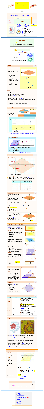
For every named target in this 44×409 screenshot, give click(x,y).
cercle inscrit (16, 101)
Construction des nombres (27, 152)
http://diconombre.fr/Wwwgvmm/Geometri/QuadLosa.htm (23, 404)
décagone (14, 337)
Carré (25, 24)
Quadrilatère (18, 24)
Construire (9, 227)
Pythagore (36, 79)
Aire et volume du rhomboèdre (15, 133)
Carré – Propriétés (26, 25)
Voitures (22, 51)
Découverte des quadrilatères (21, 397)
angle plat (21, 98)
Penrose (13, 335)
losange (23, 55)
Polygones (25, 26)
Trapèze (33, 24)
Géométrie (18, 18)
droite (10, 99)
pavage (10, 335)
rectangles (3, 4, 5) (18, 54)
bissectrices (13, 95)
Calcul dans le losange (20, 392)
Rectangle (18, 26)
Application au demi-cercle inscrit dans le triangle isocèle (26, 133)
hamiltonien (9, 346)
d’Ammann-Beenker (29, 346)
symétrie (20, 97)
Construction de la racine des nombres (19, 152)
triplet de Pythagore (30, 177)
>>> (22, 28)
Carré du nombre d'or (22, 378)
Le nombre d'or (24, 376)
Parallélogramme (19, 25)
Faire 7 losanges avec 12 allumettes (22, 396)
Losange (33, 25)
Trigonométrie (19, 403)
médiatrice (13, 96)
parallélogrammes (14, 217)
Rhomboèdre (19, 394)
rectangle (18, 227)
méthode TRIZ (23, 343)
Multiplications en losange (21, 395)
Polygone (18, 400)
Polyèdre (22, 308)
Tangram (18, 402)
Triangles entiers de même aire (22, 62)
